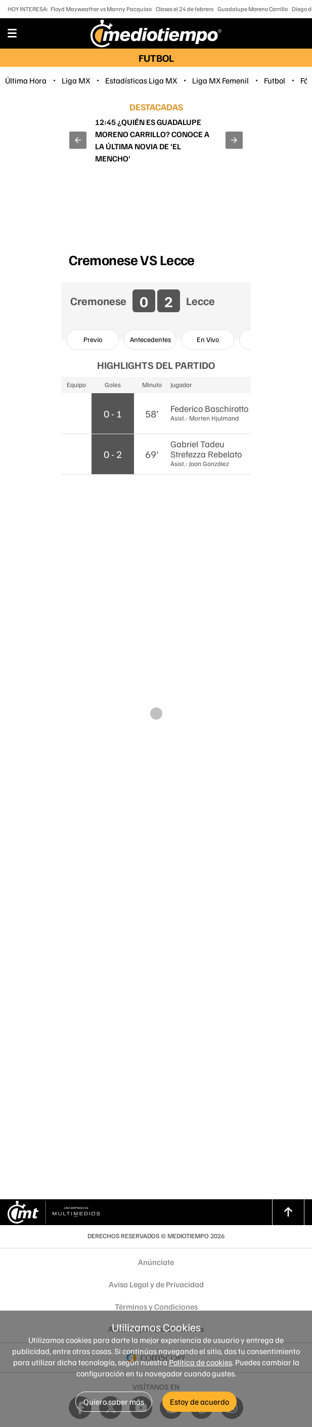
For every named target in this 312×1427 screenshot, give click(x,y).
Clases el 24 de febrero (184, 9)
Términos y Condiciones (156, 1307)
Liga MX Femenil (220, 80)
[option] (92, 339)
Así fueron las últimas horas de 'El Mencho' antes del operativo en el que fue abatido (153, 140)
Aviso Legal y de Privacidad (156, 1284)
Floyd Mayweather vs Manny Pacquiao (101, 9)
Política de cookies (200, 1362)
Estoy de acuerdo (199, 1402)
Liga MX (76, 80)
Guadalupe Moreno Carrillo (252, 9)
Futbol (274, 80)
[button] (77, 140)
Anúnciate (156, 1262)
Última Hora (26, 80)
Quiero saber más (113, 1402)
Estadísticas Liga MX (141, 80)
